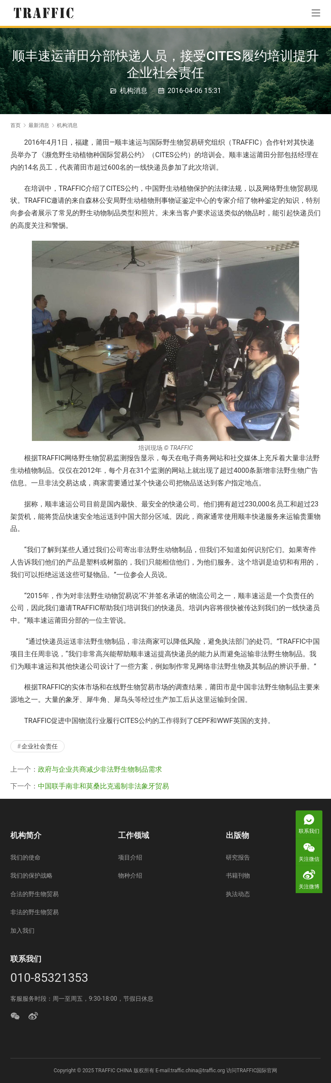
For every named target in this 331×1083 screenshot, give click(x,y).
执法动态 (238, 894)
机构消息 (133, 91)
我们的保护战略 (31, 875)
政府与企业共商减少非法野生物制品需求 (100, 769)
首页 (15, 125)
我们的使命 (25, 857)
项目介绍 (130, 857)
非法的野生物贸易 (34, 912)
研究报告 (238, 857)
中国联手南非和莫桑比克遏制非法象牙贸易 (103, 786)
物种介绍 (130, 875)
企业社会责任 (40, 746)
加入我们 (22, 930)
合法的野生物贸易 (34, 894)
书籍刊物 (238, 875)
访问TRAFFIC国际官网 (252, 1070)
